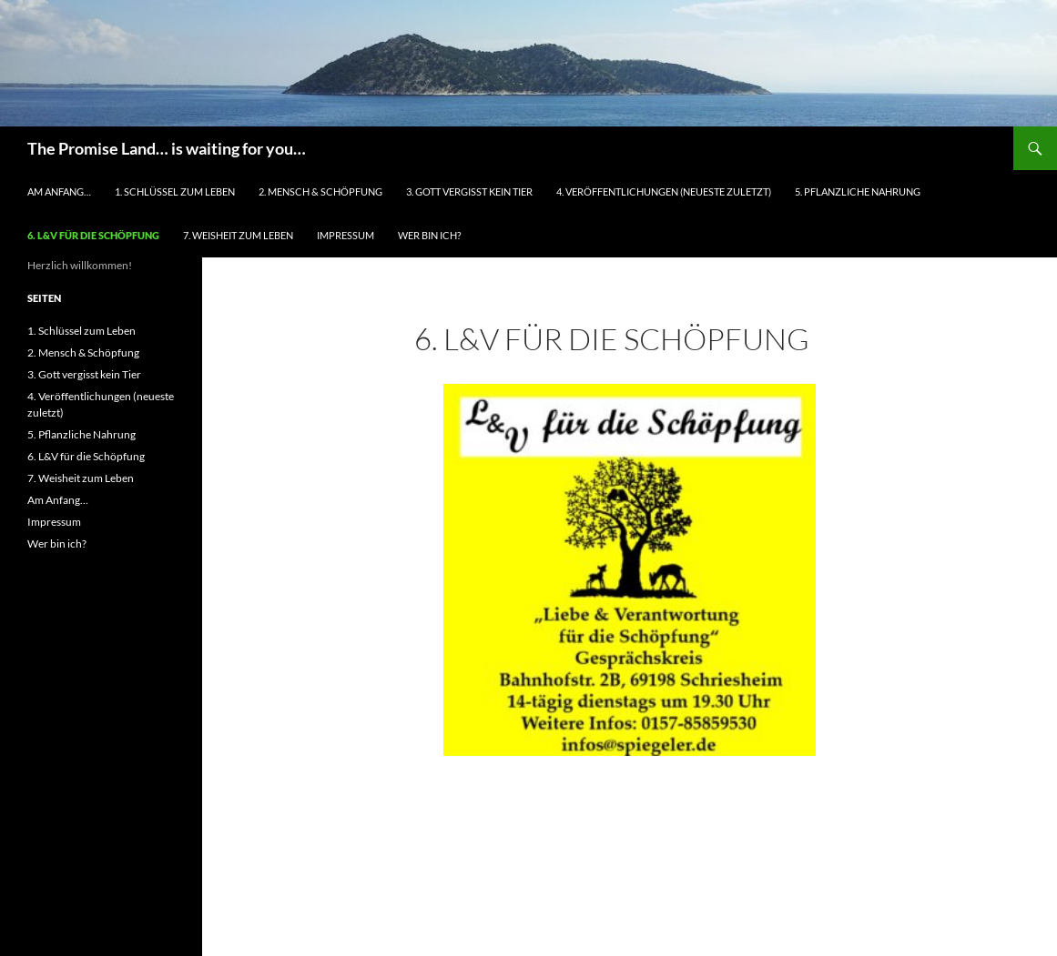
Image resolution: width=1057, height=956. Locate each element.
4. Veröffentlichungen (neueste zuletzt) (663, 191)
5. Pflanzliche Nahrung (857, 191)
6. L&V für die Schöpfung (93, 235)
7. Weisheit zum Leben (238, 235)
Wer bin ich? (429, 235)
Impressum (345, 235)
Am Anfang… (59, 191)
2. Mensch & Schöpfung (320, 191)
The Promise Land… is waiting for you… (166, 148)
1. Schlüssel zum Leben (175, 191)
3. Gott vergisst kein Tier (469, 191)
